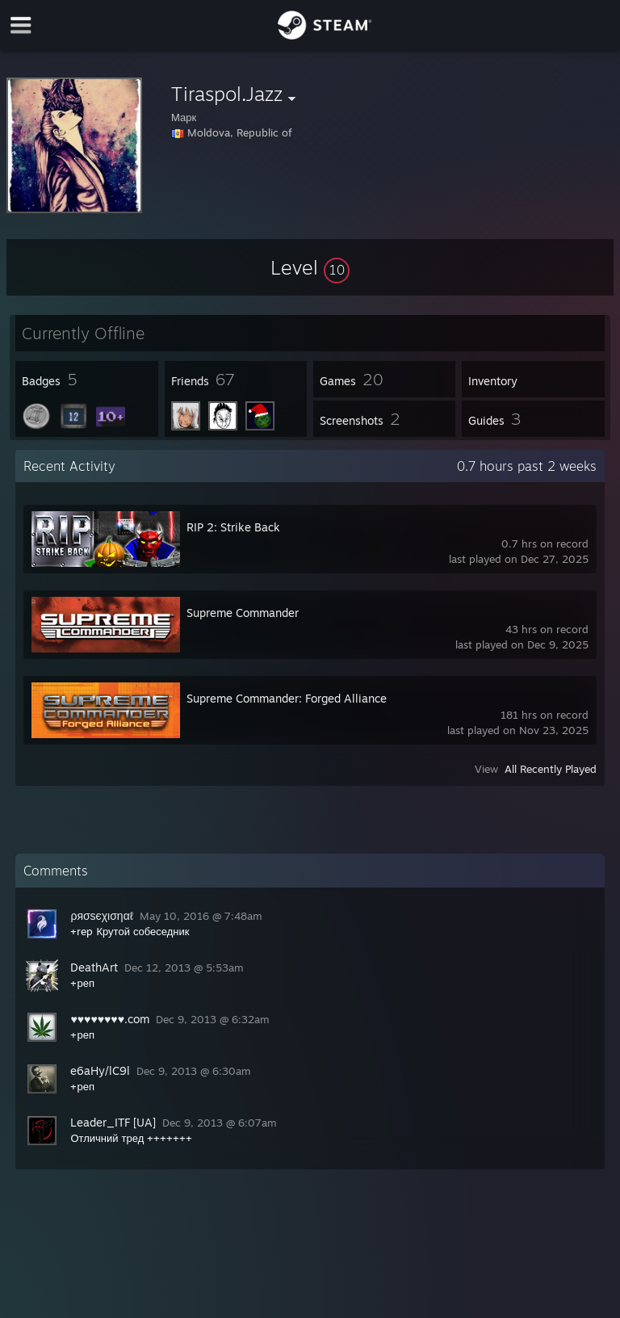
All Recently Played (551, 768)
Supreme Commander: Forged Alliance (286, 698)
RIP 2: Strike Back (233, 527)
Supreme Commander (242, 612)
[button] (310, 267)
